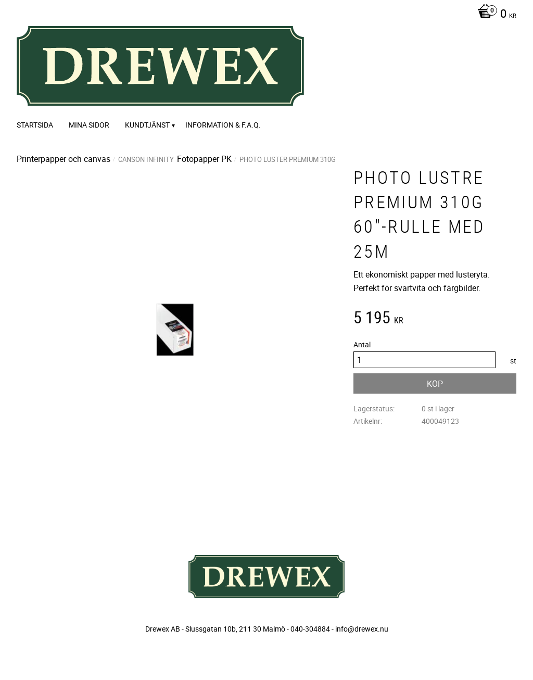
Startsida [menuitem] (35, 125)
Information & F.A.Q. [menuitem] (223, 125)
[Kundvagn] (494, 14)
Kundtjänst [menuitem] (147, 125)
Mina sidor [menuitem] (89, 125)
